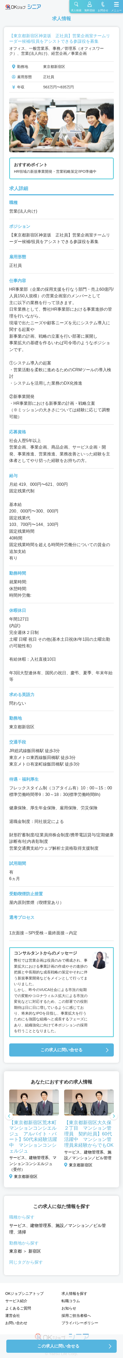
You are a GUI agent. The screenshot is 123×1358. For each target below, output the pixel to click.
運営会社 (12, 1315)
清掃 (22, 1232)
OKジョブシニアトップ (24, 1293)
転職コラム (71, 1301)
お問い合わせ (16, 1323)
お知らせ (69, 1308)
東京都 (15, 1251)
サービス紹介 (16, 1301)
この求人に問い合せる (61, 1050)
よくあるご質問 (18, 1308)
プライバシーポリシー (80, 1323)
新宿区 (34, 1251)
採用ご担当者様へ (76, 1315)
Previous (9, 1116)
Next (114, 1116)
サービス (17, 1225)
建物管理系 (40, 1225)
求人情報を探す (74, 1293)
